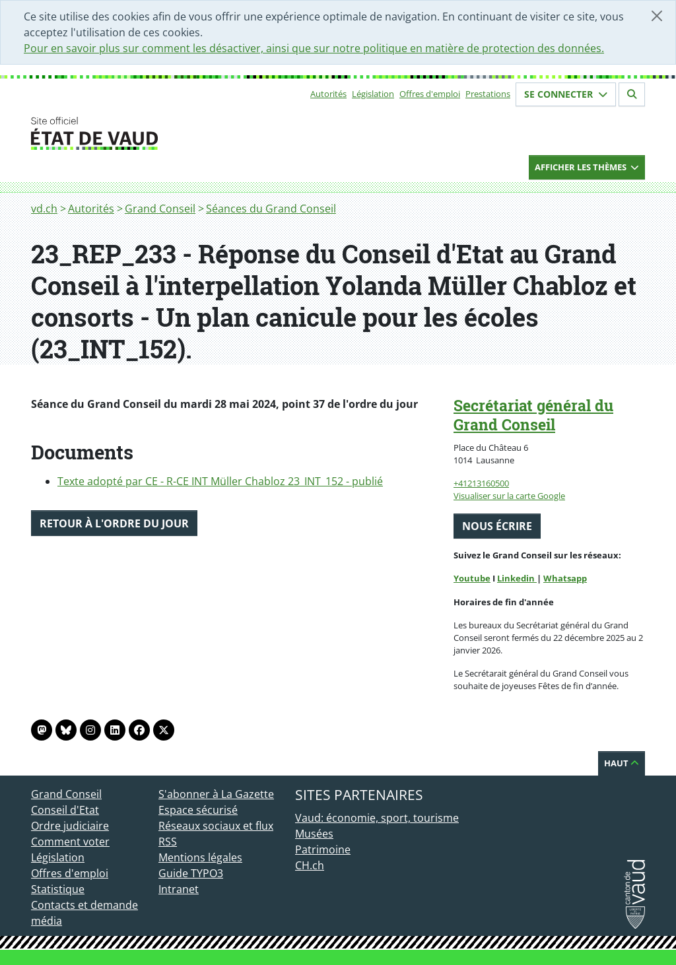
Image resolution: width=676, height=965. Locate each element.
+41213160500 (481, 483)
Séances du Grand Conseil (271, 208)
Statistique (57, 889)
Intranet (178, 889)
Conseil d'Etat (65, 810)
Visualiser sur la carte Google (509, 496)
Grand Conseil (160, 208)
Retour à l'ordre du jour (114, 523)
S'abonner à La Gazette (216, 794)
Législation (373, 94)
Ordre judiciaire (70, 825)
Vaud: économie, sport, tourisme (377, 818)
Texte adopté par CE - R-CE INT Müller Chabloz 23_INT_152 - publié (220, 481)
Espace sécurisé (198, 810)
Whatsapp (565, 578)
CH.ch (309, 865)
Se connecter (565, 94)
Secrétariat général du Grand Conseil (533, 414)
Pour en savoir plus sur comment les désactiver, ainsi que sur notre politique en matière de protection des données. (314, 48)
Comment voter (70, 841)
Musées (314, 833)
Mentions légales (200, 857)
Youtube (472, 578)
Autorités (328, 94)
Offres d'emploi (429, 94)
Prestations (487, 94)
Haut (621, 763)
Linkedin (517, 578)
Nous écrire (497, 526)
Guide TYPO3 (190, 873)
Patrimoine (323, 849)
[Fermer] (656, 16)
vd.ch (44, 208)
